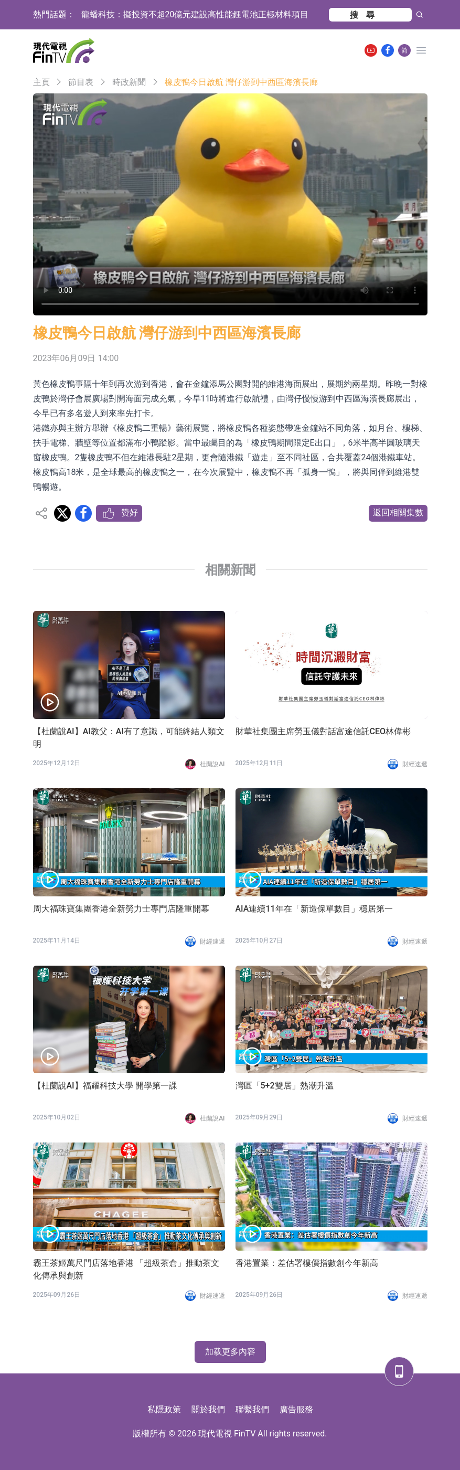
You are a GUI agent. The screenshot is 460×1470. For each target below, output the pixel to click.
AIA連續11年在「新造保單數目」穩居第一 (314, 909)
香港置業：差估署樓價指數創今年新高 (307, 1263)
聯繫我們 (252, 1409)
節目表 (80, 82)
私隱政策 (164, 1409)
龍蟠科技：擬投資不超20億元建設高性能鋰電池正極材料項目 (195, 14)
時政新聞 (129, 82)
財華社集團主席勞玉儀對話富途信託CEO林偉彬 (323, 731)
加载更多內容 (230, 1352)
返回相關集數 (398, 512)
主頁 (41, 82)
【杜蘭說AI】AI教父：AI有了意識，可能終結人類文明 (128, 737)
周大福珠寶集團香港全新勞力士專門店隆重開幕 (121, 909)
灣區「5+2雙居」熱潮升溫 (285, 1086)
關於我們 (208, 1409)
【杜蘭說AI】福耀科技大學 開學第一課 (105, 1086)
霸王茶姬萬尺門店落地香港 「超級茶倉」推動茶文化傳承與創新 (126, 1269)
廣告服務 (296, 1409)
